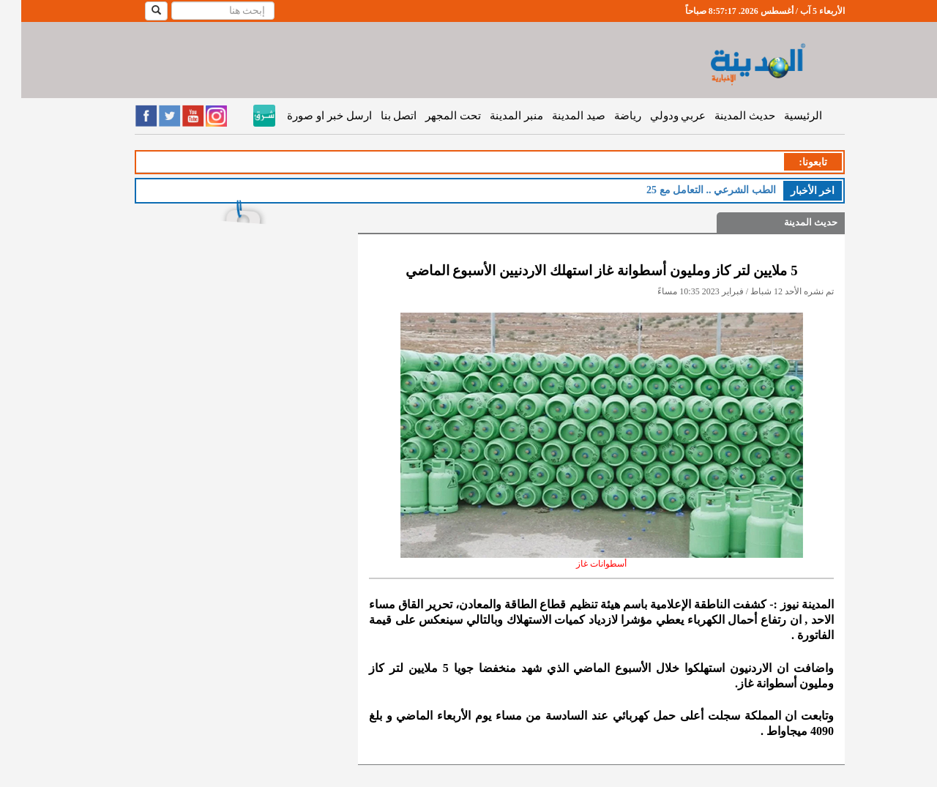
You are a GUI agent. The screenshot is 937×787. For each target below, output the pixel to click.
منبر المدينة (495, 116)
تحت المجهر (432, 116)
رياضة (606, 116)
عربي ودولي (657, 116)
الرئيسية (782, 116)
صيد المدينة (557, 116)
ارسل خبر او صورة (308, 116)
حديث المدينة (723, 116)
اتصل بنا (377, 116)
